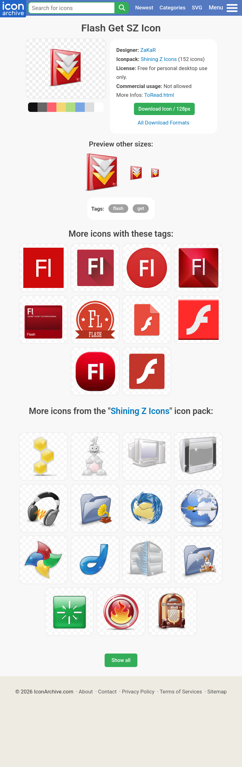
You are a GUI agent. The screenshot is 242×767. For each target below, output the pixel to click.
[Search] (121, 8)
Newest (144, 7)
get (140, 208)
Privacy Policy (138, 691)
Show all (121, 660)
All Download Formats (164, 122)
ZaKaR (148, 50)
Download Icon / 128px (164, 109)
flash (118, 208)
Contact (107, 691)
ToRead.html (159, 95)
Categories (172, 7)
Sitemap (217, 691)
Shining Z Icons (159, 59)
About (86, 691)
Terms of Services (181, 691)
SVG (197, 7)
